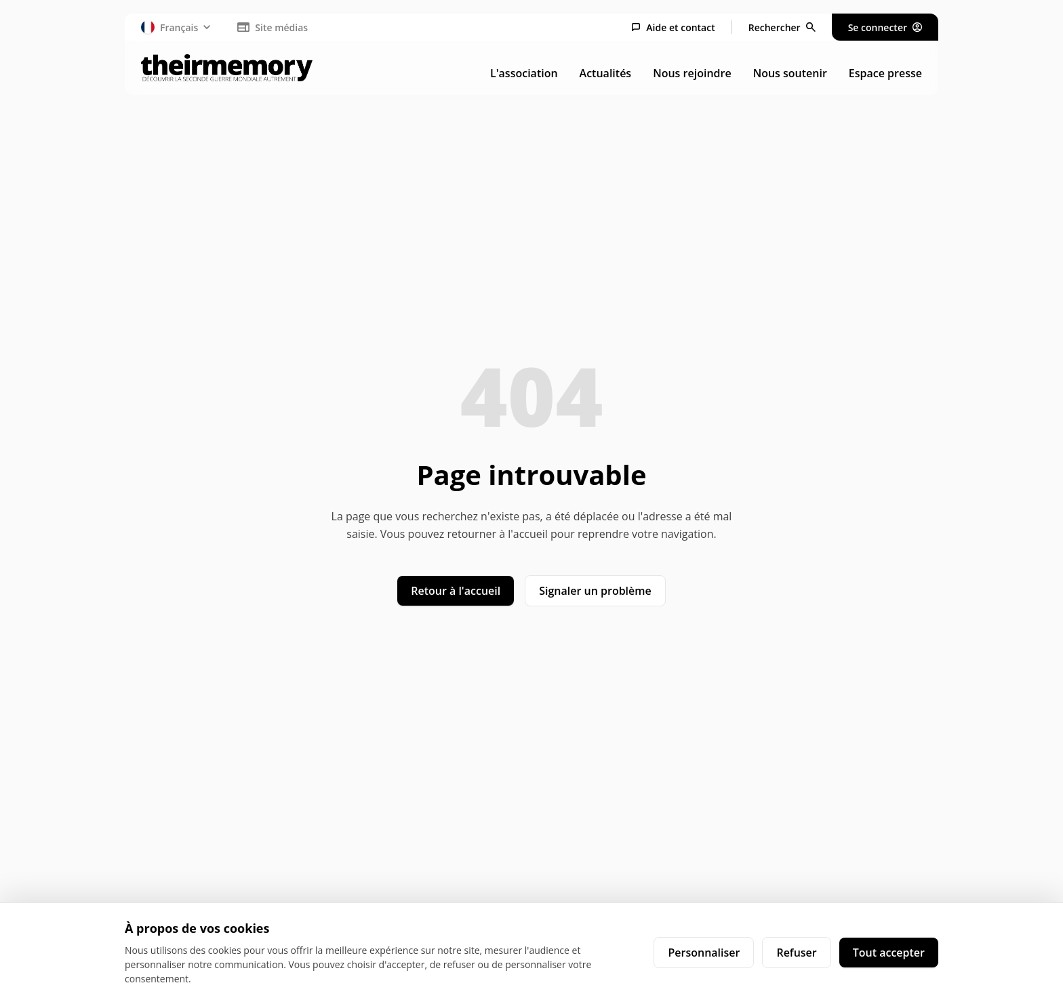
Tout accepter (889, 952)
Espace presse (885, 73)
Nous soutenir (790, 73)
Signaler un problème (595, 590)
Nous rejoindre (692, 73)
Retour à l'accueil (455, 590)
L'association (524, 73)
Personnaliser (704, 952)
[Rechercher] (782, 27)
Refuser (796, 952)
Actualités (606, 73)
